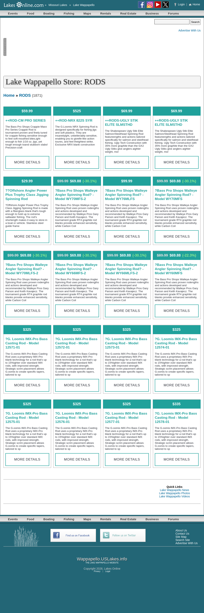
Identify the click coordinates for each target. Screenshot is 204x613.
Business (152, 13)
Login (180, 4)
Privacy (97, 571)
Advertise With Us (189, 30)
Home (194, 4)
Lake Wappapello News (174, 490)
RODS (25, 95)
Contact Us (182, 533)
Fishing (69, 13)
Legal (107, 571)
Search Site (183, 540)
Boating (49, 13)
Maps (87, 13)
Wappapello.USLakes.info (102, 558)
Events (13, 13)
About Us (181, 530)
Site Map (181, 536)
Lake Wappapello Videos (174, 496)
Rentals (105, 13)
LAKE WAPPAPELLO (99, 563)
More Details (27, 162)
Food (30, 13)
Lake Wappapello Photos (174, 493)
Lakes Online (112, 568)
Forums (173, 13)
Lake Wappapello (84, 5)
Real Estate (128, 13)
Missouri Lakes (58, 5)
